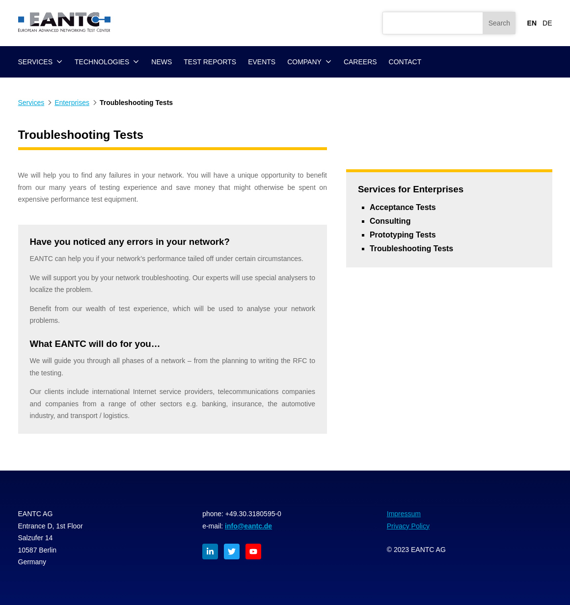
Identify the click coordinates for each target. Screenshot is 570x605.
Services (31, 102)
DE (547, 23)
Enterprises (71, 102)
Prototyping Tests (403, 235)
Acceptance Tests (403, 207)
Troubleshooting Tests (411, 248)
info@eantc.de (248, 526)
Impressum (404, 514)
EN (532, 23)
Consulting (390, 221)
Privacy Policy (408, 526)
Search (499, 23)
